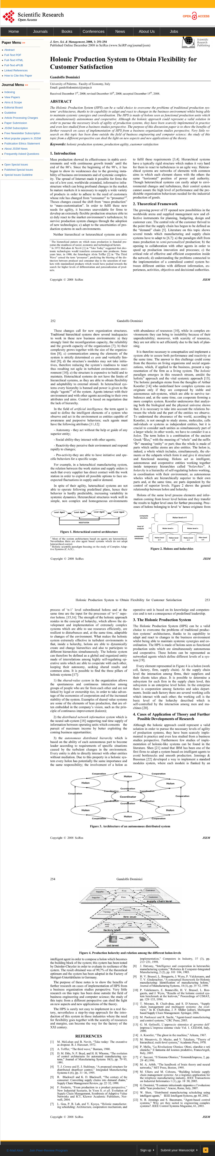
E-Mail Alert (15, 1150)
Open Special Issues (15, 164)
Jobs (174, 31)
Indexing (8, 92)
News (120, 31)
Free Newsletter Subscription (21, 133)
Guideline (9, 112)
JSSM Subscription (15, 128)
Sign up (145, 1150)
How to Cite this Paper (17, 75)
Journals (40, 31)
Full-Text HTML (12, 60)
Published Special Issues (17, 169)
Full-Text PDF (11, 55)
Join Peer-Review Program (48, 1150)
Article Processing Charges (20, 117)
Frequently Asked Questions (20, 153)
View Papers (11, 97)
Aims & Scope (12, 102)
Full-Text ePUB (12, 65)
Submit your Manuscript (177, 1150)
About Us (147, 31)
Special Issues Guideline (17, 174)
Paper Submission (14, 123)
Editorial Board (12, 107)
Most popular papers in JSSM (21, 138)
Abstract (8, 49)
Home (14, 31)
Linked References (15, 70)
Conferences (93, 31)
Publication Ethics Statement (21, 143)
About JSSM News (15, 148)
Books (67, 31)
